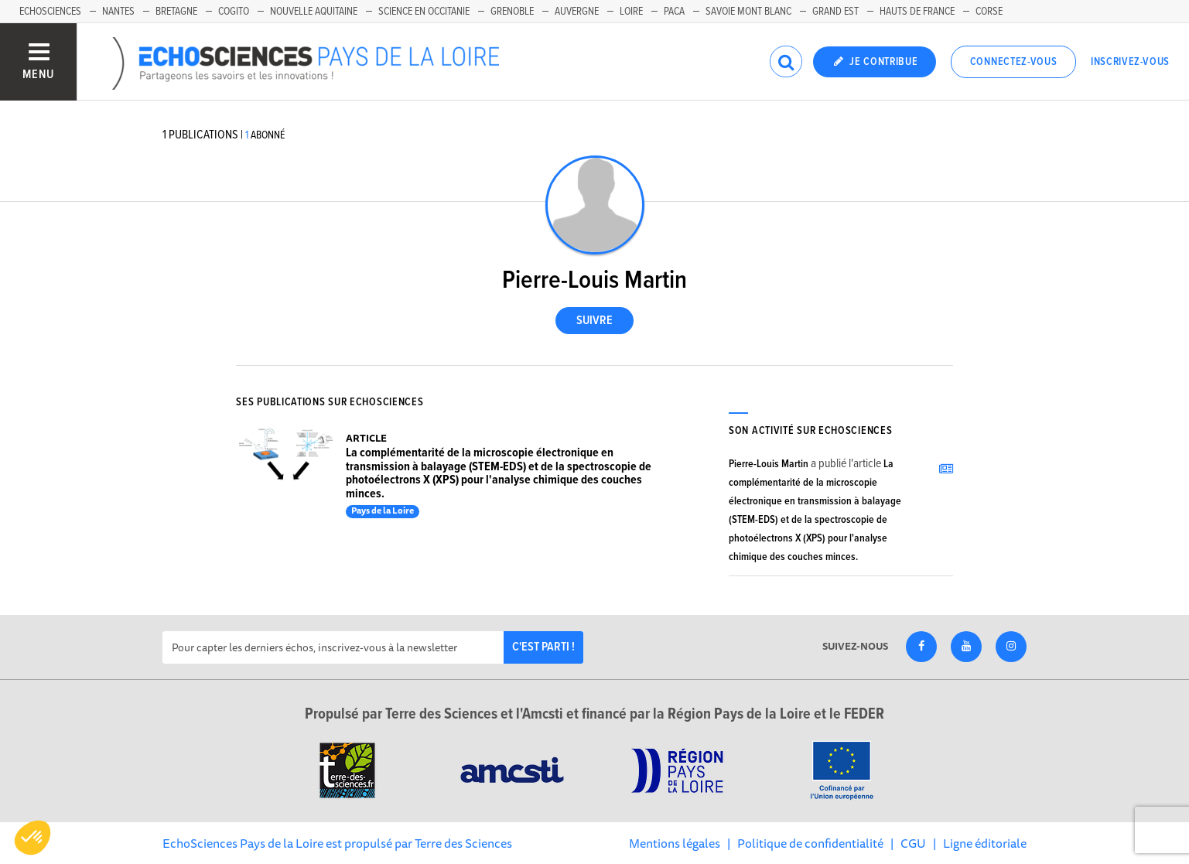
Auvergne (577, 12)
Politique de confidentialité (810, 843)
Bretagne (176, 12)
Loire (631, 12)
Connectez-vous (1013, 62)
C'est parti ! (543, 647)
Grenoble (512, 12)
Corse (989, 12)
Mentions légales (674, 843)
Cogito (233, 12)
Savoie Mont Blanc (748, 12)
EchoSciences (50, 12)
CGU (913, 843)
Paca (674, 12)
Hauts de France (917, 12)
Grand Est (835, 12)
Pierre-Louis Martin (768, 464)
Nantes (118, 12)
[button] (32, 837)
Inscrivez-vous (1130, 62)
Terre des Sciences (463, 843)
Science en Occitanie (424, 12)
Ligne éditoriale (985, 843)
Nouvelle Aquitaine (313, 12)
